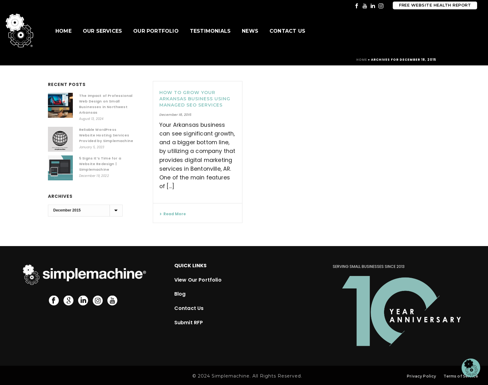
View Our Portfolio (198, 279)
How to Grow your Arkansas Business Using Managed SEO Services (194, 99)
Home (63, 31)
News (250, 31)
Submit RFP (188, 322)
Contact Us (287, 31)
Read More (172, 213)
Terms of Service (460, 376)
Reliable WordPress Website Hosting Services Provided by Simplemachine (106, 135)
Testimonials (210, 31)
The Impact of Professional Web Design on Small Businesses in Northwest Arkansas (105, 104)
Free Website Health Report (435, 5)
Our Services (102, 31)
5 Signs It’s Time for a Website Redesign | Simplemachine (100, 164)
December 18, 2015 (175, 114)
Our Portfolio (156, 31)
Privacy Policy (421, 376)
